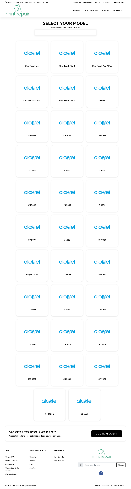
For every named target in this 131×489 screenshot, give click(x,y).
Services (33, 468)
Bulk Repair (9, 464)
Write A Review (11, 460)
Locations (97, 2)
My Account (119, 2)
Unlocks (33, 457)
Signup (121, 465)
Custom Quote (11, 474)
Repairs (33, 460)
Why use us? (59, 460)
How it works (59, 457)
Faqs (31, 464)
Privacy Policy (118, 485)
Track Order (107, 2)
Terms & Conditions (102, 485)
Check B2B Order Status (12, 469)
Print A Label (87, 2)
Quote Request (106, 433)
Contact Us (10, 457)
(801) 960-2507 (12, 2)
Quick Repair (77, 2)
